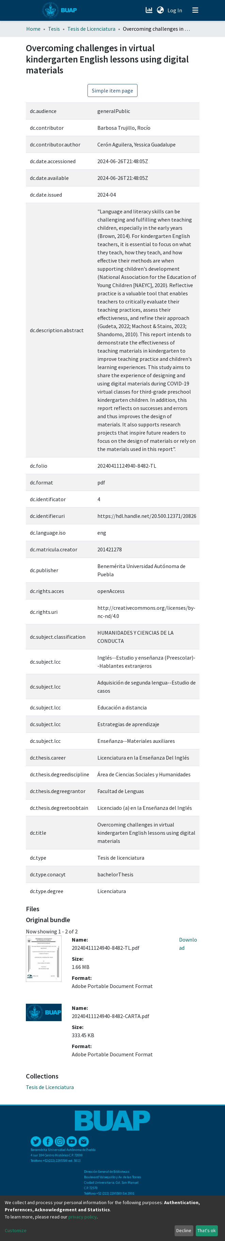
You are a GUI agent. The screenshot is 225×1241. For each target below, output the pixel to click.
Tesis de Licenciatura (91, 28)
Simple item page (112, 90)
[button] (160, 10)
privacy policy (82, 1217)
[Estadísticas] (150, 10)
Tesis (54, 28)
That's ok (206, 1230)
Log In (175, 10)
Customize (16, 1230)
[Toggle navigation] (195, 10)
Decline (183, 1230)
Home (33, 28)
